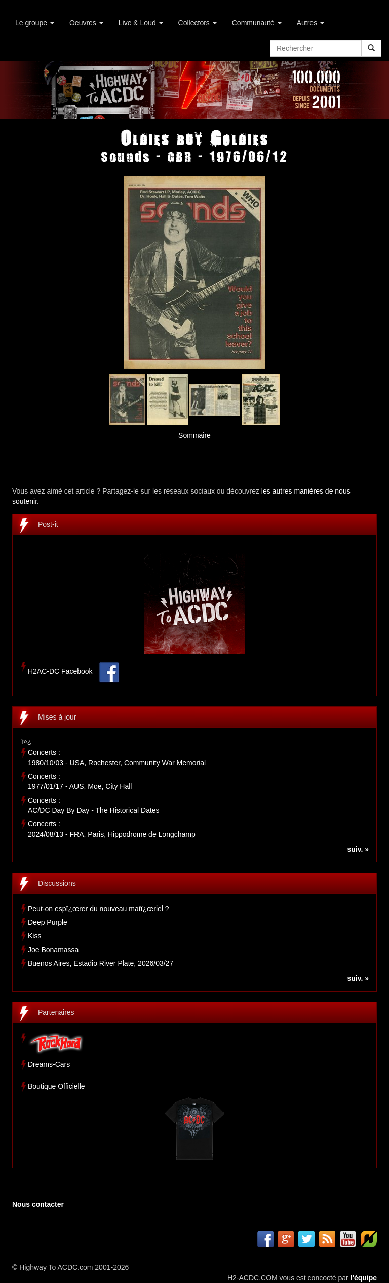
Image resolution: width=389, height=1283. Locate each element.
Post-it (48, 524)
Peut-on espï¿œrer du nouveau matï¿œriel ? (98, 908)
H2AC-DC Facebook (60, 672)
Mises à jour (57, 717)
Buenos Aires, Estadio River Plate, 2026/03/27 (100, 963)
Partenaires (56, 1012)
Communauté (257, 23)
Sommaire (194, 435)
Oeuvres (86, 23)
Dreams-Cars (49, 1064)
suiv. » (358, 849)
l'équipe (364, 1278)
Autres (310, 23)
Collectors (197, 23)
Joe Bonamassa (53, 950)
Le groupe (34, 23)
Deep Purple (47, 922)
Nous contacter (38, 1204)
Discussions (57, 883)
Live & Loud (141, 23)
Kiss (34, 936)
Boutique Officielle (56, 1086)
